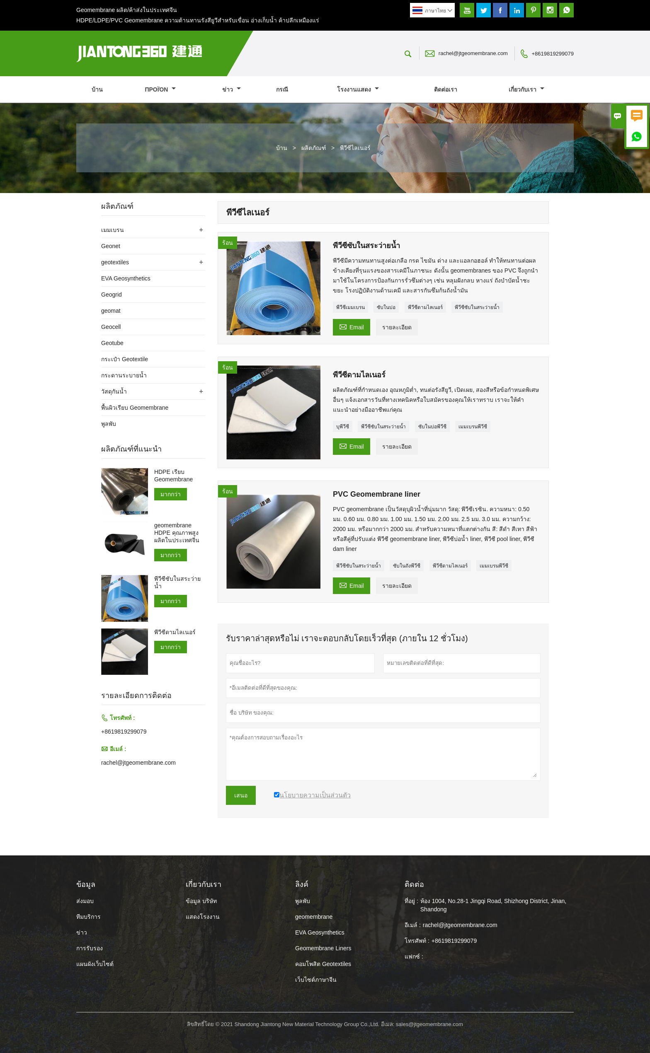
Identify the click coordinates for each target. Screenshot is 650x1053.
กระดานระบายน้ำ (124, 375)
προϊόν (160, 89)
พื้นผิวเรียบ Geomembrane (134, 407)
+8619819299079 (552, 54)
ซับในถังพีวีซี (406, 566)
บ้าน (97, 89)
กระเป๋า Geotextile (124, 359)
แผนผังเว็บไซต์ (95, 964)
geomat (111, 310)
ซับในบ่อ (386, 307)
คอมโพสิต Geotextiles (323, 964)
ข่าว (231, 89)
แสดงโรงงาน (203, 916)
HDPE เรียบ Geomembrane (173, 476)
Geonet (110, 246)
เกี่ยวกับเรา (526, 89)
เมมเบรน (112, 230)
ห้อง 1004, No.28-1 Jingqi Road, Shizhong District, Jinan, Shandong (493, 905)
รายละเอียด (397, 327)
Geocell (111, 327)
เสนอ (240, 795)
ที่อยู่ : (411, 901)
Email (351, 326)
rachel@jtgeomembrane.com (473, 53)
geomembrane (313, 916)
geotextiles (115, 262)
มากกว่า (170, 494)
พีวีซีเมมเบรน (350, 307)
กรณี (282, 89)
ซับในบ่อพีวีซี (432, 427)
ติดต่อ (414, 884)
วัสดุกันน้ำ (114, 391)
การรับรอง (89, 948)
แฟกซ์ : (414, 956)
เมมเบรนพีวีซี (472, 427)
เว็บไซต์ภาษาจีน (316, 979)
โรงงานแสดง (358, 89)
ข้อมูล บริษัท (201, 901)
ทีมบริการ (88, 916)
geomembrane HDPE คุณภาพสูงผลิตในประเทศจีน (176, 532)
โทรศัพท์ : (417, 940)
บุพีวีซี (342, 427)
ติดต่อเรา (445, 89)
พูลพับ (108, 423)
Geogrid (111, 294)
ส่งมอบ (85, 901)
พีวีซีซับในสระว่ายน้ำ (477, 307)
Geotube (112, 343)
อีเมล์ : (413, 925)
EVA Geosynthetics (125, 278)
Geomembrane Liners (323, 948)
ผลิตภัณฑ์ (313, 148)
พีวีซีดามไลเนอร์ (425, 307)
